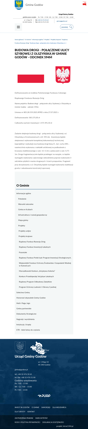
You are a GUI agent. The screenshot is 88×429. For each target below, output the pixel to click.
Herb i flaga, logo (23, 303)
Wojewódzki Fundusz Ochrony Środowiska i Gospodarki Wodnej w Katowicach (45, 264)
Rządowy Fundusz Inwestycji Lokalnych (35, 247)
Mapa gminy (23, 220)
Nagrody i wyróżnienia (25, 319)
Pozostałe (23, 252)
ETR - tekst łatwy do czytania (28, 330)
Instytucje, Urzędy (23, 324)
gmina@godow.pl (62, 21)
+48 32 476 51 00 (28, 377)
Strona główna (19, 39)
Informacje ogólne (37, 39)
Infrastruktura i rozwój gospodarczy (32, 215)
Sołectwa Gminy (23, 292)
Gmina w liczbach (25, 209)
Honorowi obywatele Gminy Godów (31, 298)
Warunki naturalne (25, 204)
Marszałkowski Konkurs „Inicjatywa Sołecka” (37, 271)
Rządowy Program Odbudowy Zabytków (35, 282)
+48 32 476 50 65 (43, 20)
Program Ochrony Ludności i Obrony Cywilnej (37, 287)
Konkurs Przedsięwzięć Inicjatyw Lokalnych (36, 276)
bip (84, 3)
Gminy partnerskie (23, 308)
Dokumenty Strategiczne (26, 314)
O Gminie (28, 39)
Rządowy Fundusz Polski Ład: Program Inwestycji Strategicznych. (45, 258)
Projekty (46, 39)
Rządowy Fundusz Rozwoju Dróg (32, 241)
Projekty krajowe (56, 39)
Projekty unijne (25, 231)
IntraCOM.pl (68, 426)
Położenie (22, 199)
